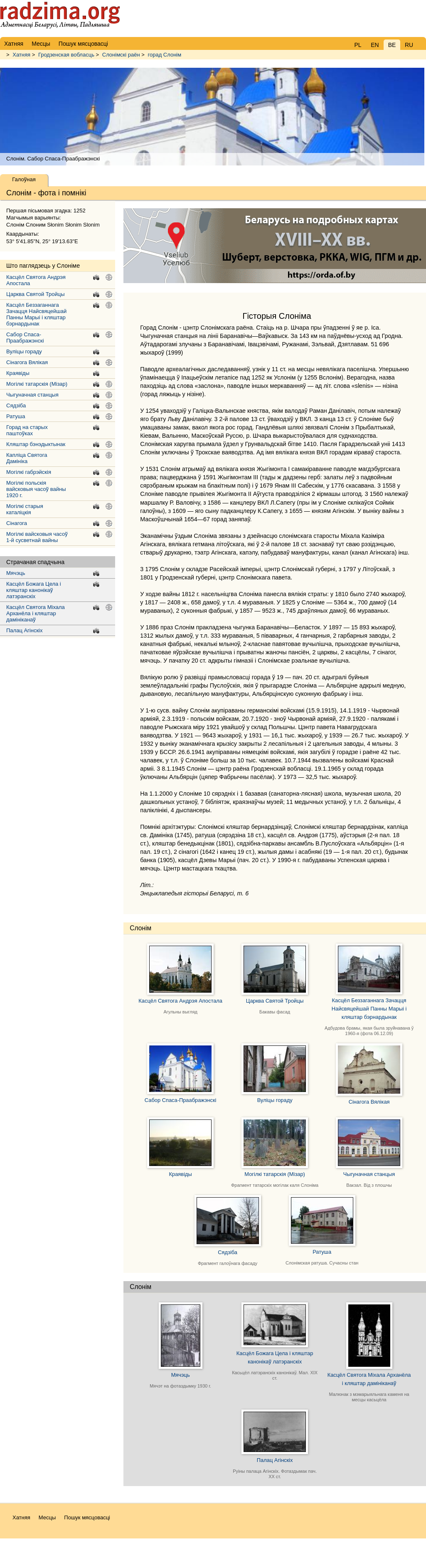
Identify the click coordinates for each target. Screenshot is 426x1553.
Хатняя (21, 55)
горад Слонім (165, 55)
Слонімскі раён (121, 55)
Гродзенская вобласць (66, 55)
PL (357, 45)
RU (409, 45)
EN (375, 45)
